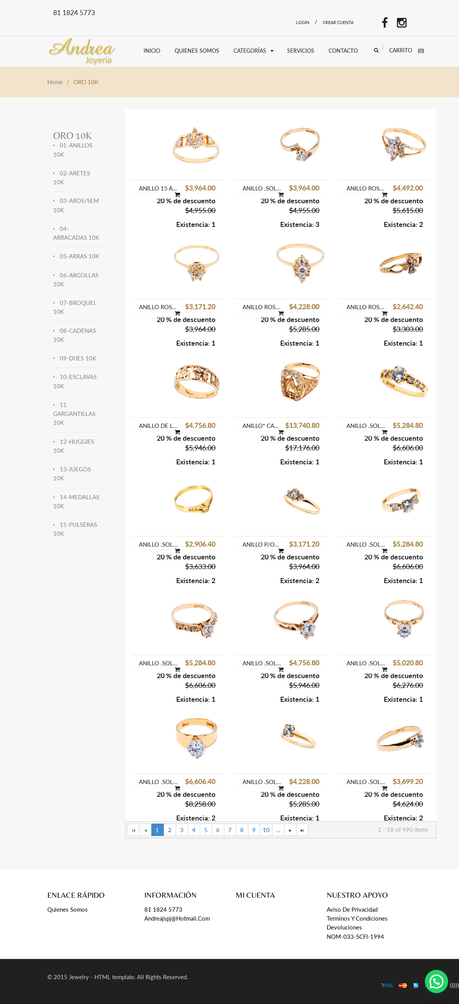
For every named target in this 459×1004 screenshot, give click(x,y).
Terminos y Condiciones (357, 918)
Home (55, 81)
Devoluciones (344, 927)
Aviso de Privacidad (352, 909)
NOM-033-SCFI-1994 (355, 936)
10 (266, 829)
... (278, 829)
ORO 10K (72, 135)
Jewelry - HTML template (101, 976)
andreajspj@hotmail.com (177, 918)
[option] (177, 168)
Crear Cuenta (338, 22)
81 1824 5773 (163, 909)
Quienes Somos (67, 909)
